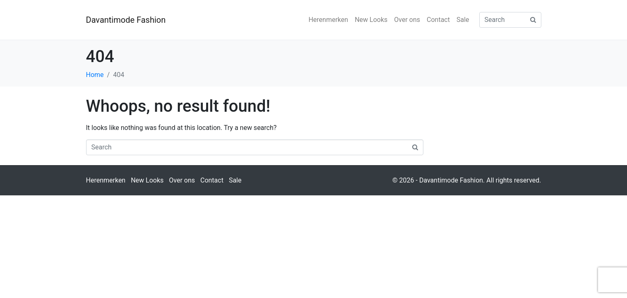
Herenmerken (328, 20)
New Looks (371, 20)
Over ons (407, 20)
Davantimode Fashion (126, 20)
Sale (462, 20)
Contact (438, 20)
